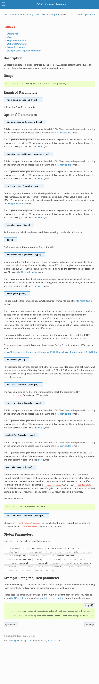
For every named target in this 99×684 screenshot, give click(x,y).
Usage (10, 37)
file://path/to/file (63, 133)
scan (45, 14)
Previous (11, 625)
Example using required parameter (24, 51)
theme (32, 640)
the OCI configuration (21, 598)
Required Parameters (17, 40)
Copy (89, 606)
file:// (39, 146)
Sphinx (17, 640)
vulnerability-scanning (22, 14)
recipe (54, 14)
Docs (6, 14)
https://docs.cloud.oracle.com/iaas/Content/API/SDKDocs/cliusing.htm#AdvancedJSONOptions (51, 352)
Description (13, 34)
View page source (86, 14)
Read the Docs (55, 640)
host (38, 14)
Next (90, 625)
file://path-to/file (84, 301)
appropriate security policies (50, 598)
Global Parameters (16, 47)
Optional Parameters (17, 44)
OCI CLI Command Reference (51, 4)
